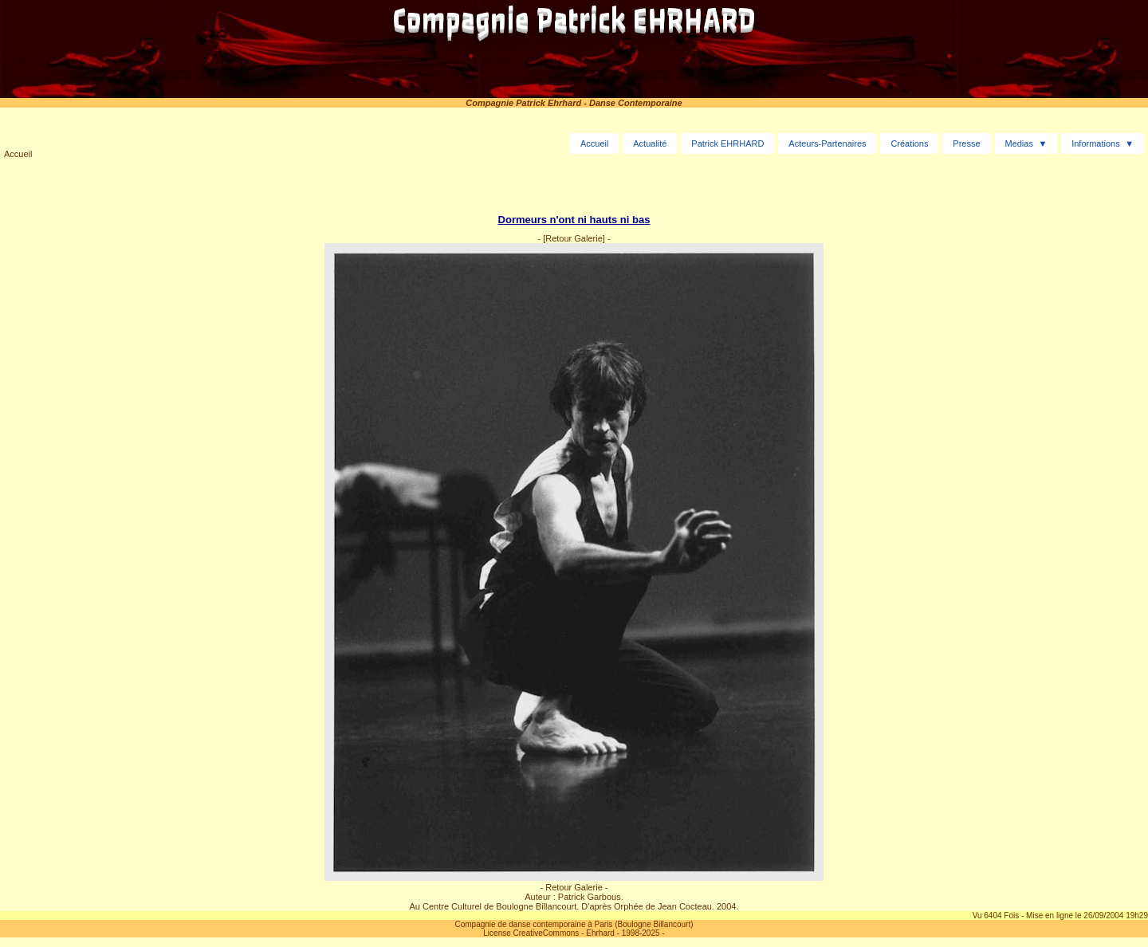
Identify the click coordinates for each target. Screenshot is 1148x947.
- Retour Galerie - (574, 887)
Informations (1095, 143)
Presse (966, 143)
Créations (909, 143)
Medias (1018, 143)
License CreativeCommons (531, 933)
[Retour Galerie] (574, 238)
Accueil (18, 154)
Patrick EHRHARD (727, 143)
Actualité (649, 143)
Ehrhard (600, 933)
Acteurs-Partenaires (827, 143)
